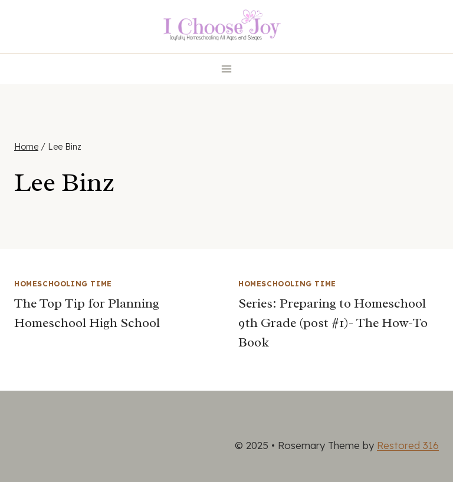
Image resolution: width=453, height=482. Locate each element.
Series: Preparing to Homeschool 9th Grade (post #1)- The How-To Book (333, 323)
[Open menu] (227, 69)
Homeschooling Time (63, 283)
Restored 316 (408, 445)
